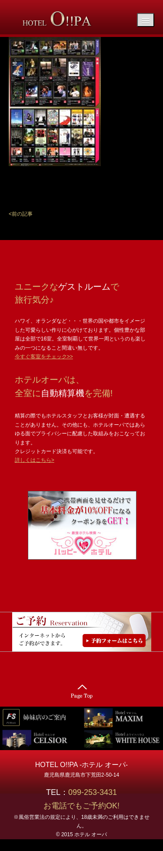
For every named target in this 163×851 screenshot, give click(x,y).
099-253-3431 (96, 792)
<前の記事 (21, 214)
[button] (21, 214)
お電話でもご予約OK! (81, 805)
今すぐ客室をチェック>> (44, 357)
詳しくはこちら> (34, 460)
